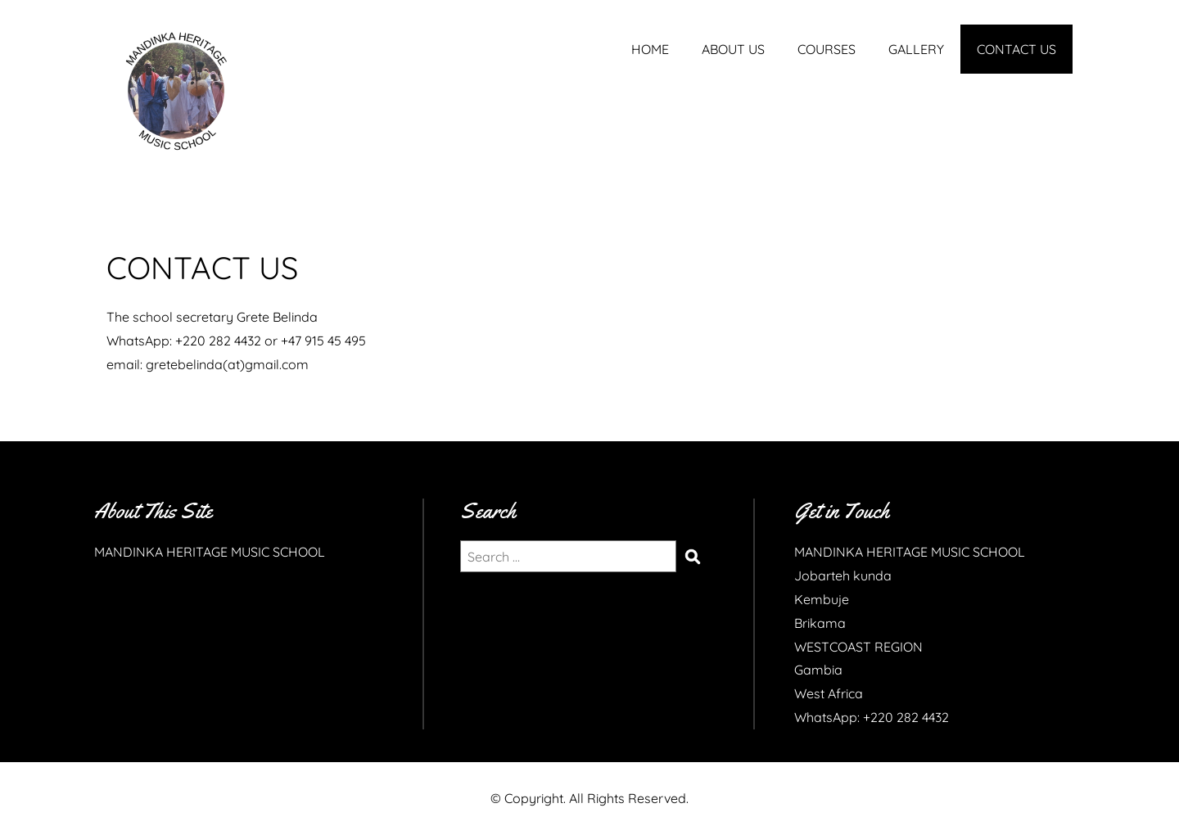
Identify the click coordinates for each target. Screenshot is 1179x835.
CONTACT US (1016, 49)
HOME (650, 49)
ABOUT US (733, 49)
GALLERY (916, 49)
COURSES (826, 49)
